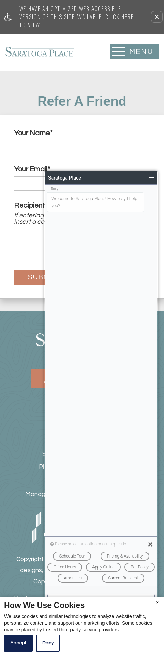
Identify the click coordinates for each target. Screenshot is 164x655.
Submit (42, 277)
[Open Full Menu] (134, 51)
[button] (156, 16)
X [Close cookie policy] (157, 602)
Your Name (33, 133)
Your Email (32, 169)
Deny (48, 643)
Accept (18, 643)
